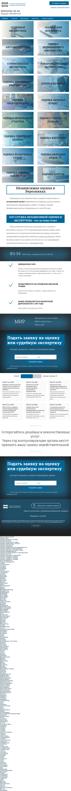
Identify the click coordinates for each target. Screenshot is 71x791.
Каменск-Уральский (7, 629)
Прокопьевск (4, 716)
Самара (2, 731)
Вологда (3, 599)
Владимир (3, 593)
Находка (3, 673)
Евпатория (3, 611)
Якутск (2, 789)
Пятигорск (4, 720)
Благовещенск (5, 585)
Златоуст (3, 618)
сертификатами (36, 243)
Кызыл (2, 653)
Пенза (2, 708)
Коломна (3, 640)
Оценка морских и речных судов (11, 550)
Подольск (3, 715)
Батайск (3, 579)
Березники (4, 583)
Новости (35, 18)
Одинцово (3, 699)
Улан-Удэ (3, 764)
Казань (2, 625)
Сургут (2, 750)
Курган (2, 650)
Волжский (3, 597)
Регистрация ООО (6, 560)
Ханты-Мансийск (6, 770)
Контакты (24, 18)
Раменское (4, 721)
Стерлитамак (4, 749)
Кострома (3, 645)
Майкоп (2, 658)
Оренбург (3, 704)
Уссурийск (4, 766)
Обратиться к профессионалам (48, 505)
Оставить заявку (60, 3)
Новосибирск (4, 687)
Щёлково (3, 782)
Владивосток (4, 591)
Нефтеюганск (4, 677)
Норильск (3, 695)
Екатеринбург (5, 612)
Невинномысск (5, 674)
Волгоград (3, 595)
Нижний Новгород (6, 680)
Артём (2, 570)
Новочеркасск (5, 690)
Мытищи (3, 667)
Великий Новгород (6, 589)
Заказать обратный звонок (60, 7)
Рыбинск (3, 727)
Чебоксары (4, 774)
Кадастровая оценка (7, 537)
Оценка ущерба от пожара (9, 559)
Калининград (4, 626)
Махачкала (4, 661)
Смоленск (3, 744)
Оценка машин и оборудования (11, 549)
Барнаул (3, 578)
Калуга (2, 628)
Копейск (3, 642)
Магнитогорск (5, 657)
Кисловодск (4, 637)
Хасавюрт (3, 772)
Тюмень (3, 762)
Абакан (2, 563)
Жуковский (4, 617)
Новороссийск (5, 686)
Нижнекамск (4, 679)
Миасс (2, 662)
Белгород (3, 580)
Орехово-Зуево (5, 706)
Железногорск (5, 616)
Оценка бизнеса (5, 541)
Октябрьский (4, 700)
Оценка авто (4, 538)
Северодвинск (5, 737)
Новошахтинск (5, 691)
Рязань (2, 728)
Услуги (14, 18)
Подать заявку (47, 18)
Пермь (2, 711)
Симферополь (5, 742)
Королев (3, 644)
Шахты (2, 781)
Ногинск (3, 694)
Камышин (3, 630)
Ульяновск (3, 765)
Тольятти (3, 758)
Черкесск (3, 778)
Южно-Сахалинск (6, 787)
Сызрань (3, 752)
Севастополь (4, 736)
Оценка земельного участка (10, 543)
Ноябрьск (3, 696)
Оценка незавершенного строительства (14, 552)
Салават (3, 729)
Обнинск (3, 698)
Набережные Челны (7, 669)
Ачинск (2, 574)
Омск (2, 702)
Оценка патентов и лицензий (10, 555)
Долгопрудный (5, 608)
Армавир (3, 568)
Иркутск (3, 622)
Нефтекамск (4, 675)
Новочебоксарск (5, 688)
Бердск (2, 582)
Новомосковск (5, 684)
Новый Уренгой (5, 692)
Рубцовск (3, 725)
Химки (2, 773)
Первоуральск (5, 710)
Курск (2, 651)
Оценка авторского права (9, 539)
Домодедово (4, 609)
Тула (1, 761)
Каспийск (3, 632)
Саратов (3, 735)
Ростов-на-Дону (5, 724)
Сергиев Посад (5, 740)
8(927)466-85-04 (15, 13)
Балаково (3, 575)
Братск (2, 587)
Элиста (2, 785)
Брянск (2, 588)
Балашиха (3, 576)
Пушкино (3, 719)
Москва (2, 663)
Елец (1, 613)
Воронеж (3, 600)
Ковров (2, 638)
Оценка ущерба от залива (9, 558)
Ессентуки (3, 614)
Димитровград (5, 607)
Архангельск (4, 571)
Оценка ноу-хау (5, 554)
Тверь (2, 757)
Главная (5, 18)
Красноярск (4, 649)
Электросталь (5, 783)
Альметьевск (4, 564)
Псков (2, 717)
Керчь (2, 634)
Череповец (4, 777)
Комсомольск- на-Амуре (8, 641)
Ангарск (3, 566)
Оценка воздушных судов (9, 542)
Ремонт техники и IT (7, 562)
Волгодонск (4, 596)
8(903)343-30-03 (10, 11)
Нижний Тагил (5, 682)
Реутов (2, 723)
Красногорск (4, 646)
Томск (2, 760)
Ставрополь (4, 746)
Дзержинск (4, 605)
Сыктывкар (4, 753)
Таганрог (3, 754)
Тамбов (2, 756)
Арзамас (3, 567)
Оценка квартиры (6, 546)
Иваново (3, 620)
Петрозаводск (5, 712)
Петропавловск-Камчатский (10, 713)
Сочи (1, 745)
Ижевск (2, 621)
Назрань (3, 670)
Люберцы (3, 655)
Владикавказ (4, 592)
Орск (1, 707)
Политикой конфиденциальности (54, 522)
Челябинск (4, 775)
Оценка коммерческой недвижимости (13, 547)
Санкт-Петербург (6, 732)
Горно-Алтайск (5, 601)
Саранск (3, 733)
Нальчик (3, 671)
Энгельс (3, 786)
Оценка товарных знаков (9, 556)
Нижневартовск (5, 678)
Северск (3, 739)
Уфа (1, 768)
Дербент (3, 604)
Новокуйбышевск (6, 683)
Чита (2, 779)
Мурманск (3, 665)
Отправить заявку (35, 362)
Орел (1, 703)
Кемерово (3, 633)
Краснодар (3, 647)
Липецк (2, 654)
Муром (2, 666)
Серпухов (3, 741)
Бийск (2, 584)
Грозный (3, 603)
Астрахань (4, 572)
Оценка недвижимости (8, 551)
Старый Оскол (5, 748)
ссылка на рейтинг (46, 236)
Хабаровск (3, 769)
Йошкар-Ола (4, 624)
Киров (2, 636)
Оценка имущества (7, 545)
